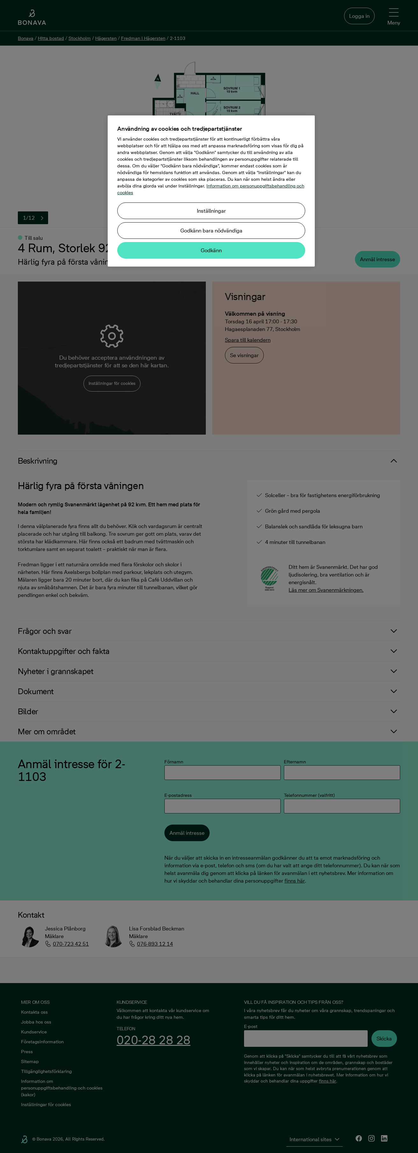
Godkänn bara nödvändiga (211, 230)
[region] (211, 191)
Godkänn (211, 250)
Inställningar (211, 211)
